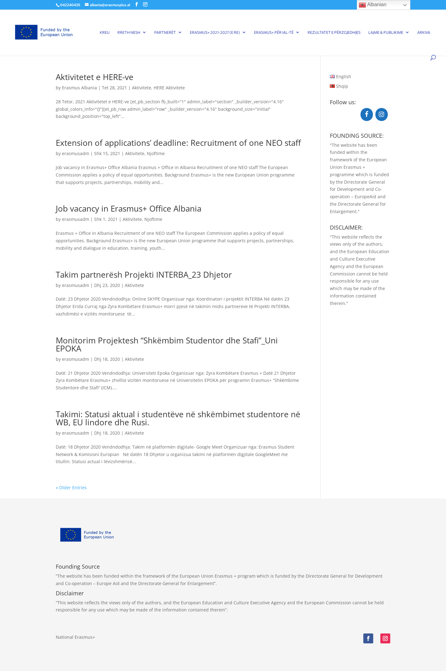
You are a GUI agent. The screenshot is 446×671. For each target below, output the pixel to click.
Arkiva (423, 32)
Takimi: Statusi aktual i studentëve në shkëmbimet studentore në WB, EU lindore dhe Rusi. (178, 418)
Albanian (373, 5)
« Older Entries (71, 487)
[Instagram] (381, 114)
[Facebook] (367, 114)
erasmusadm (75, 153)
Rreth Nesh (128, 32)
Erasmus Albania (79, 88)
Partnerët (165, 32)
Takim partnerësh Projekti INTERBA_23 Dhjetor (144, 274)
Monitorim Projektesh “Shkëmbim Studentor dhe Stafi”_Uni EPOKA (167, 344)
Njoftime (156, 153)
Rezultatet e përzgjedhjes (334, 32)
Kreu (105, 32)
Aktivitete (141, 88)
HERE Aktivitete (169, 88)
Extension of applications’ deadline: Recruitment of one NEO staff (178, 142)
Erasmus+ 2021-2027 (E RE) (215, 32)
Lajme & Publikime (385, 32)
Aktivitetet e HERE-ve (94, 77)
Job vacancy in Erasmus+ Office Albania (128, 208)
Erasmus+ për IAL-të (274, 32)
